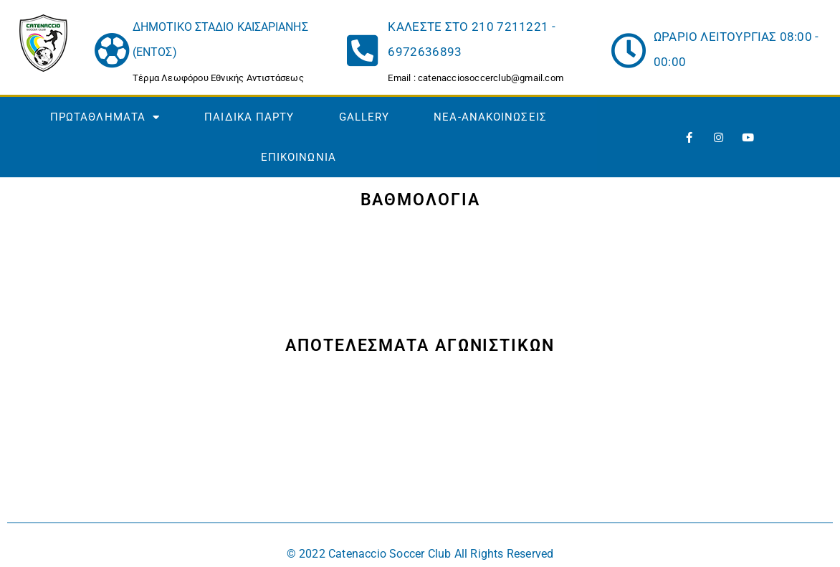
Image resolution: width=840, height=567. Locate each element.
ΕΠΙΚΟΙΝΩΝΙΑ (298, 157)
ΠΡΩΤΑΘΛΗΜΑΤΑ (105, 117)
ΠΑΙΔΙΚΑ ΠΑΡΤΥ (249, 117)
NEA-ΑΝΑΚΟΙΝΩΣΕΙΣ (490, 117)
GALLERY (364, 117)
